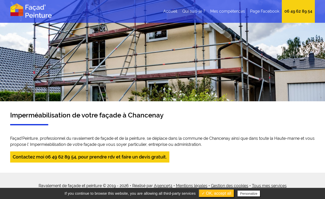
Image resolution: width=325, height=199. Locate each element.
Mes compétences (227, 11)
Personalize (248, 193)
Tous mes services (269, 185)
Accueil (170, 11)
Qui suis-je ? (193, 11)
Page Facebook (264, 11)
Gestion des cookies (229, 185)
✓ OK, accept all (216, 193)
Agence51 (163, 185)
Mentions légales (191, 185)
